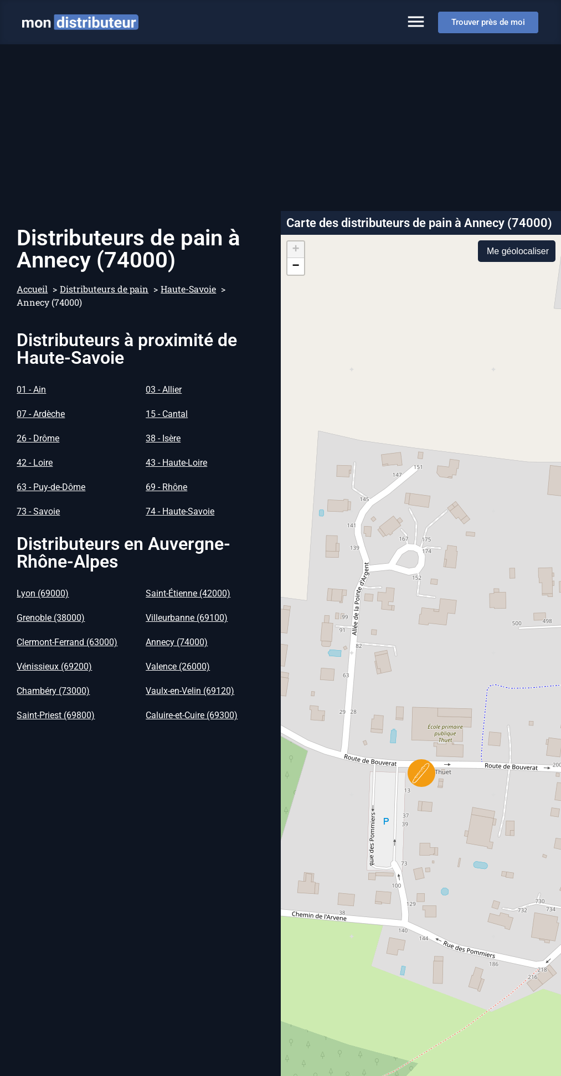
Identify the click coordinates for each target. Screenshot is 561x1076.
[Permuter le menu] (415, 21)
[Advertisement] (281, 127)
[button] (421, 773)
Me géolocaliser (518, 251)
